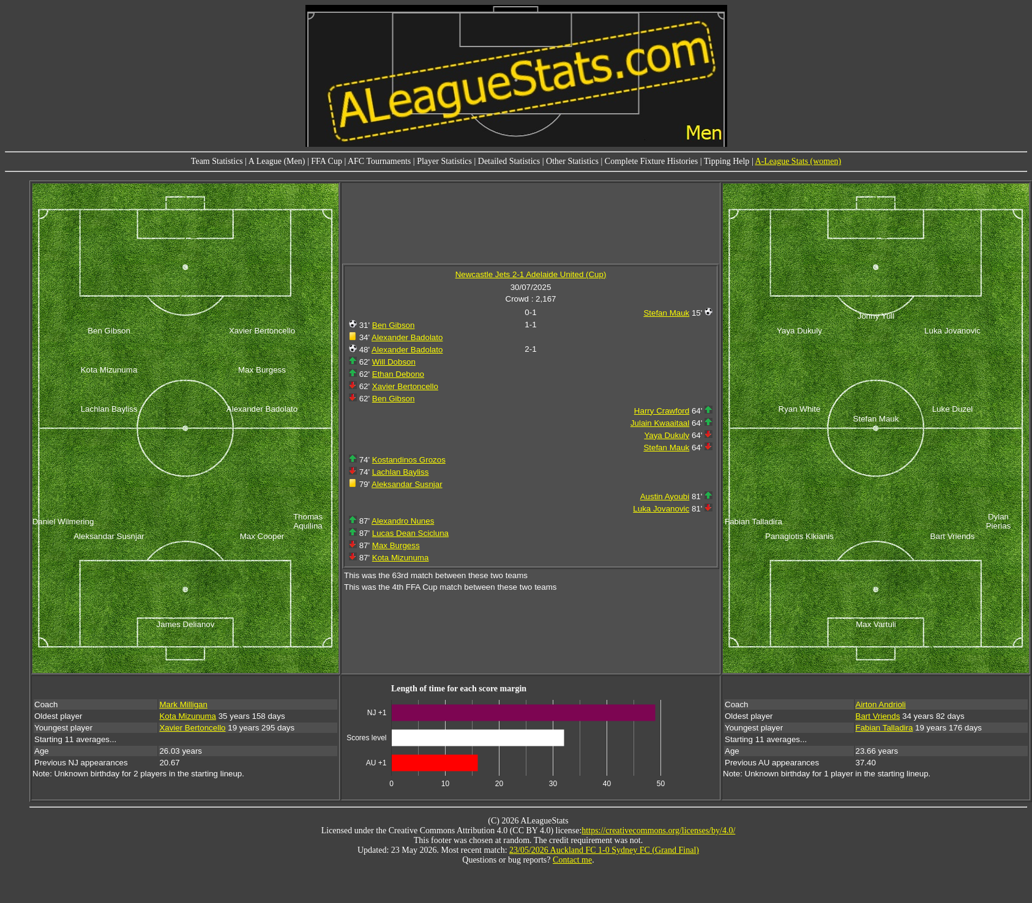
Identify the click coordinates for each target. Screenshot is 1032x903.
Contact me (572, 859)
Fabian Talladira (884, 727)
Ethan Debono (398, 374)
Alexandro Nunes (403, 521)
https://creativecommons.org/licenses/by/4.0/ (658, 830)
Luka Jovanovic (661, 508)
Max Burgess (396, 545)
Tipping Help (727, 161)
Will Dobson (394, 361)
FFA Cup (326, 161)
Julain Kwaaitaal (659, 423)
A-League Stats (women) (798, 161)
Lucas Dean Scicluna (410, 533)
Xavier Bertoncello (405, 386)
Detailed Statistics (509, 161)
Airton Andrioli (881, 704)
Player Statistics (444, 161)
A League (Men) (277, 161)
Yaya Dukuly (666, 435)
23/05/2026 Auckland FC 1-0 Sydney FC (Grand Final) (604, 850)
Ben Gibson (393, 325)
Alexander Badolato (407, 337)
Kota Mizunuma (400, 557)
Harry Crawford (661, 410)
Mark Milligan (183, 704)
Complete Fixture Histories (651, 161)
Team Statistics (217, 161)
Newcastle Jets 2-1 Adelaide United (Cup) (531, 274)
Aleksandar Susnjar (407, 484)
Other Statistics (572, 161)
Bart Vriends (878, 716)
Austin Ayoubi (665, 496)
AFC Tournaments (379, 161)
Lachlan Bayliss (400, 472)
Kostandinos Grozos (409, 459)
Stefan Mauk (666, 313)
